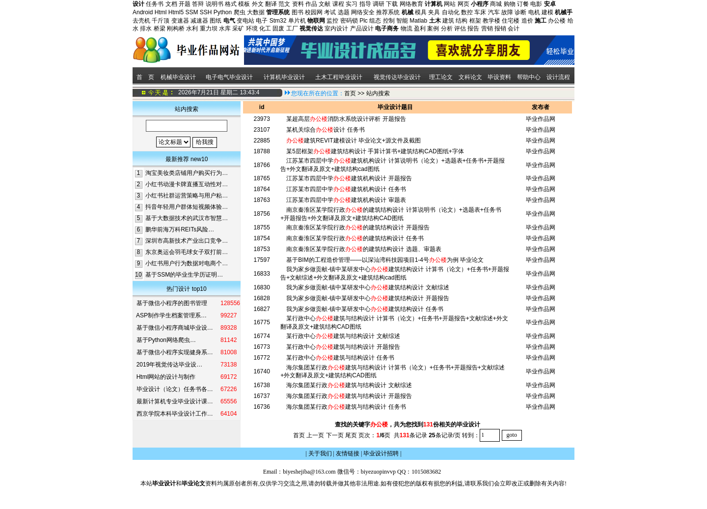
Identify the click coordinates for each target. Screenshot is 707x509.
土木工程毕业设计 (338, 77)
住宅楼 (510, 20)
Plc (363, 20)
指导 (365, 3)
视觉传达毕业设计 (397, 77)
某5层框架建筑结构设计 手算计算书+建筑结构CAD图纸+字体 (374, 151)
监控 (332, 20)
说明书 (214, 3)
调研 (378, 3)
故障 (507, 12)
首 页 (144, 77)
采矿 (238, 28)
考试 (330, 12)
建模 (547, 12)
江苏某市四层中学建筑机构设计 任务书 (346, 189)
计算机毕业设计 (284, 77)
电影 (536, 3)
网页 (463, 3)
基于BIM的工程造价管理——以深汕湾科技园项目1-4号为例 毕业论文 (385, 259)
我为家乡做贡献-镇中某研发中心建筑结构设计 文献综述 (367, 287)
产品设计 (362, 28)
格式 (231, 3)
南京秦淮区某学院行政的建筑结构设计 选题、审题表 (363, 249)
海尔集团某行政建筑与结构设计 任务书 (346, 406)
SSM (191, 12)
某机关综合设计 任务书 (325, 129)
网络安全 (363, 12)
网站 (450, 3)
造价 (527, 20)
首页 (350, 93)
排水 (146, 28)
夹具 (434, 12)
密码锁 (349, 20)
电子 (262, 20)
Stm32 (278, 20)
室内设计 (336, 28)
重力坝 (209, 28)
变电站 (245, 20)
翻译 (271, 3)
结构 (461, 20)
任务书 (154, 3)
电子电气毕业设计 (229, 77)
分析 (447, 28)
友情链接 (347, 453)
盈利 (420, 28)
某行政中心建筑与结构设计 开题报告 (343, 346)
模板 (244, 3)
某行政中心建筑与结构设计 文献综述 (343, 336)
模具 (421, 12)
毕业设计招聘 (381, 453)
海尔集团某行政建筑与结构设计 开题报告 (348, 396)
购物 (510, 3)
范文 (284, 3)
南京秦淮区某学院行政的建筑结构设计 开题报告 (357, 227)
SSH (206, 12)
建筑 (448, 20)
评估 (460, 28)
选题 (344, 12)
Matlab (418, 20)
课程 (338, 3)
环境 (252, 28)
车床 (480, 12)
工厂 (292, 28)
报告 (473, 28)
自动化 (451, 12)
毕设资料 (499, 77)
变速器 (180, 20)
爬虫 (239, 12)
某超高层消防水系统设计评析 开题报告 (346, 118)
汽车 (494, 12)
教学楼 (491, 20)
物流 (406, 28)
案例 (433, 28)
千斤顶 (160, 20)
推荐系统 (388, 12)
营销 (487, 28)
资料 (298, 3)
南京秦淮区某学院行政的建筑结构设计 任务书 (354, 238)
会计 (513, 28)
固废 (278, 28)
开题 (184, 3)
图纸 (215, 20)
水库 (225, 28)
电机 (534, 12)
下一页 (335, 434)
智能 (402, 20)
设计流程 (558, 77)
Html (161, 12)
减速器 (199, 20)
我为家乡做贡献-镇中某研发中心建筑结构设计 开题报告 (367, 298)
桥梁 (159, 28)
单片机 (297, 20)
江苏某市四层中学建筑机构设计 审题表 (346, 200)
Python (223, 12)
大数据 (256, 12)
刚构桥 (176, 28)
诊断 (520, 12)
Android (143, 12)
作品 (311, 3)
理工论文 (441, 77)
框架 (475, 20)
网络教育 (411, 3)
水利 (192, 28)
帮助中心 (529, 77)
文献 (324, 3)
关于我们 (320, 453)
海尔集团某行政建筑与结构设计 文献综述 (348, 385)
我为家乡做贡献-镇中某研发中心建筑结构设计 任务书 (364, 309)
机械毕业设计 (178, 77)
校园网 (314, 12)
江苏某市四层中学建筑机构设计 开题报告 (348, 178)
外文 (258, 3)
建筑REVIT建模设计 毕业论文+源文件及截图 (353, 140)
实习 (351, 3)
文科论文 (470, 77)
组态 (375, 20)
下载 (392, 3)
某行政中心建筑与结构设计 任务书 (340, 357)
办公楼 (557, 20)
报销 (500, 28)
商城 (496, 3)
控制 (389, 20)
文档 (171, 3)
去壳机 (141, 20)
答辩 (198, 3)
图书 (297, 12)
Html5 (176, 12)
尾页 (351, 434)
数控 (467, 12)
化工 (265, 28)
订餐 (523, 3)
